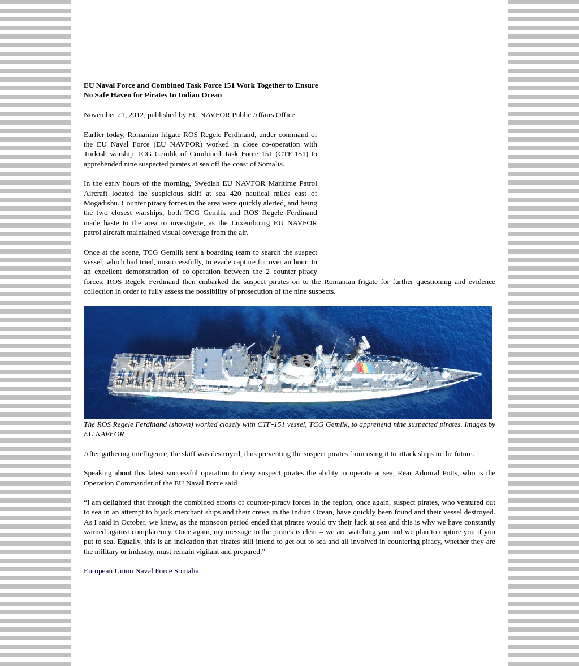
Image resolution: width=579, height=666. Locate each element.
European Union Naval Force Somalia (141, 570)
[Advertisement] (289, 35)
